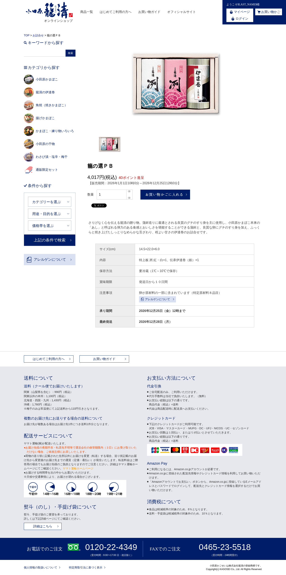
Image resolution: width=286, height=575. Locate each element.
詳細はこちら (42, 526)
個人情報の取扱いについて (40, 567)
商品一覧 (86, 12)
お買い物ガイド (149, 12)
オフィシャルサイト (181, 12)
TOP (26, 35)
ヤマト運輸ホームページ (78, 468)
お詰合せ (38, 35)
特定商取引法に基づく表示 (85, 567)
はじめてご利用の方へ (115, 12)
